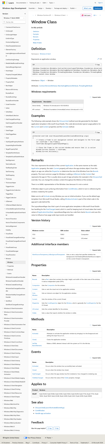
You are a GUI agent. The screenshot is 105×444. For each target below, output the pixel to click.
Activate (65, 127)
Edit (100, 59)
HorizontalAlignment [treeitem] (12, 42)
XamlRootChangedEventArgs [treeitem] (15, 305)
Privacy (44, 443)
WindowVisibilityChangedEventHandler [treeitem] (15, 296)
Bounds (95, 171)
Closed (34, 370)
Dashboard (98, 8)
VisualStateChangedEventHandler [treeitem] (16, 242)
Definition (36, 31)
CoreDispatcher (52, 303)
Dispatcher (56, 171)
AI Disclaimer (6, 443)
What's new (87, 8)
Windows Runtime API (44, 15)
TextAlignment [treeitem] (10, 160)
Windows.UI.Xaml (60, 15)
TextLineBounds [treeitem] (10, 164)
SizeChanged (50, 209)
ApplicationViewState (45, 212)
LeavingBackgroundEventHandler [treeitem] (15, 54)
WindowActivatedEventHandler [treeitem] (15, 277)
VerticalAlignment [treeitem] (11, 226)
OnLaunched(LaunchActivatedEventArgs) (49, 407)
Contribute (36, 443)
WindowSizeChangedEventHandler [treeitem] (15, 289)
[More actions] (100, 15)
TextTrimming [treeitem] (10, 171)
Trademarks (84, 443)
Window (69, 303)
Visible (34, 313)
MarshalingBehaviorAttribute (68, 86)
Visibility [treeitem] (8, 230)
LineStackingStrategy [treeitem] (12, 60)
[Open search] (95, 3)
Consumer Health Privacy (58, 443)
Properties (36, 39)
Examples (36, 34)
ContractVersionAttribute (48, 86)
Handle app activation (43, 413)
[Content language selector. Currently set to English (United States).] (11, 437)
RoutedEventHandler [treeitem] (12, 100)
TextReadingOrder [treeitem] (11, 168)
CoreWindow (73, 189)
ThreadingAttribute (85, 86)
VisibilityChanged (37, 378)
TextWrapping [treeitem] (10, 175)
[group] (66, 71)
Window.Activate (71, 199)
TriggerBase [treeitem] (9, 194)
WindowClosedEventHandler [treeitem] (14, 281)
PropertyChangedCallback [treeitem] (14, 74)
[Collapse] (25, 14)
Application (69, 165)
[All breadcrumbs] (33, 15)
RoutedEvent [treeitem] (10, 93)
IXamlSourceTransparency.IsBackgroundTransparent (48, 254)
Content (46, 127)
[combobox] (14, 18)
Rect (47, 279)
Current (36, 127)
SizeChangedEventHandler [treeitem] (14, 123)
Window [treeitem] (10, 262)
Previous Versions (17, 443)
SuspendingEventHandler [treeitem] (14, 145)
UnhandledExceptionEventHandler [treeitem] (16, 213)
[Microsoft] (3, 2)
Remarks (35, 37)
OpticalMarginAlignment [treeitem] (13, 67)
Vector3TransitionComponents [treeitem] (15, 222)
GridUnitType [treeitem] (10, 38)
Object (42, 80)
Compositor (36, 285)
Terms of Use (74, 443)
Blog (27, 443)
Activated (35, 366)
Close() (34, 339)
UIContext (35, 309)
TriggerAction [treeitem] (10, 186)
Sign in (100, 3)
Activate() (35, 333)
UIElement (77, 174)
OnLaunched (63, 121)
